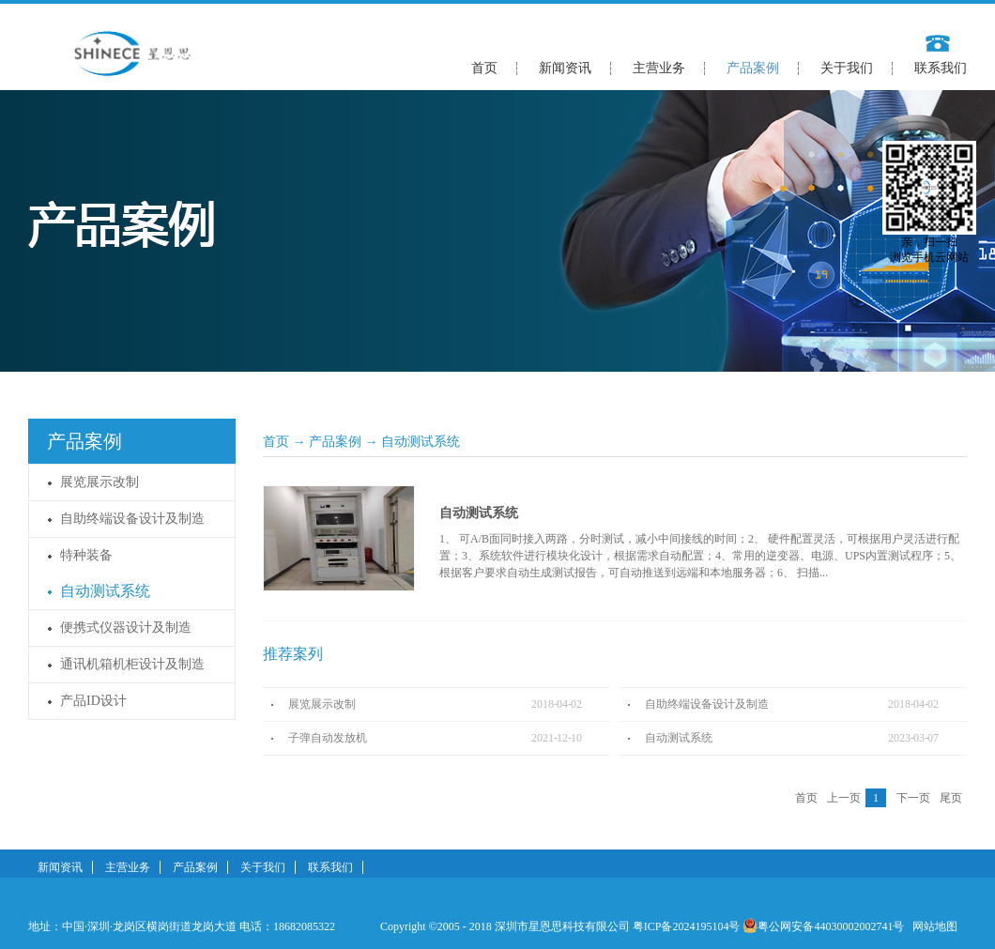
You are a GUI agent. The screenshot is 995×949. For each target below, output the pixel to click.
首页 (484, 68)
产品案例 (335, 442)
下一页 (913, 797)
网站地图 (932, 926)
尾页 (951, 797)
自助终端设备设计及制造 (707, 704)
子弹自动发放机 (327, 737)
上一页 (844, 797)
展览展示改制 (322, 704)
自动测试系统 (420, 442)
